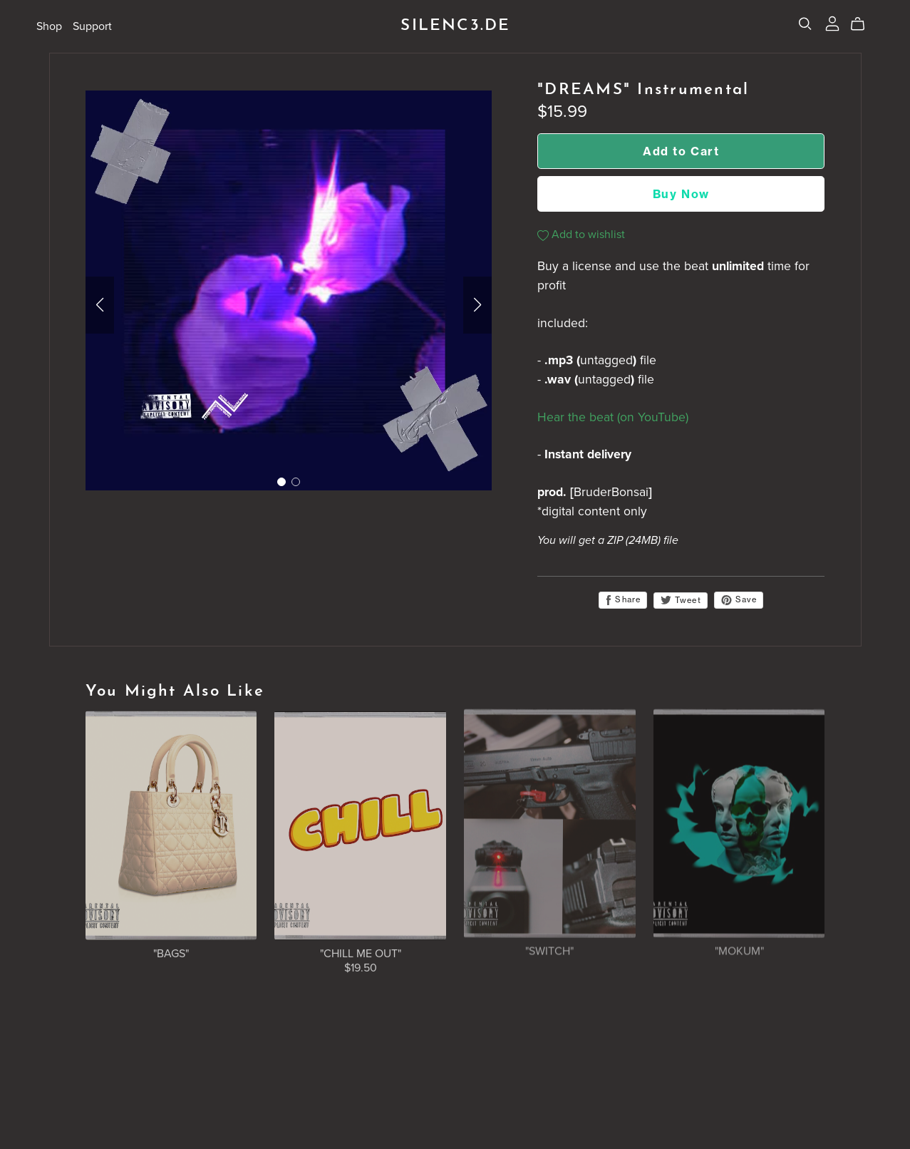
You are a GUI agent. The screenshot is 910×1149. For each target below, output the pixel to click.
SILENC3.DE (455, 26)
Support (92, 26)
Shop (49, 26)
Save (739, 599)
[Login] (832, 23)
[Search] (805, 24)
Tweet (680, 600)
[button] (100, 305)
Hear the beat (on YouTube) (612, 417)
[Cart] (863, 24)
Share (623, 599)
